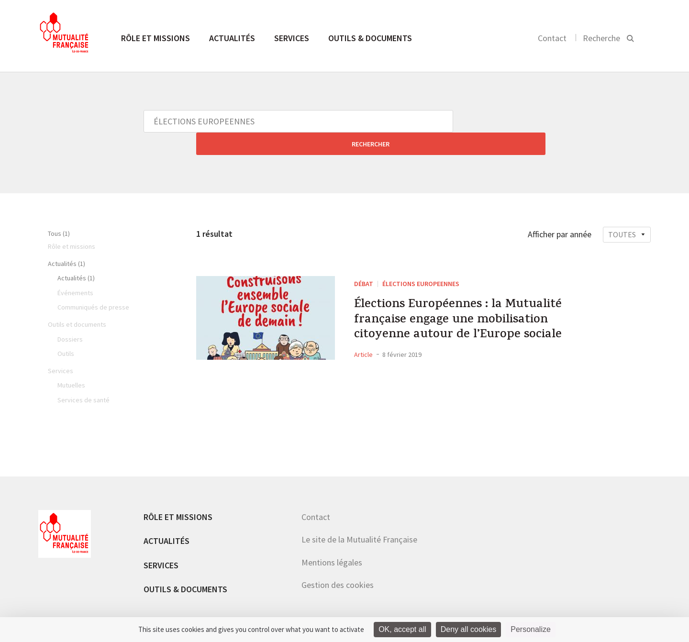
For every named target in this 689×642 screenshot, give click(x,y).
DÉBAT (363, 261)
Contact (552, 38)
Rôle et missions (155, 38)
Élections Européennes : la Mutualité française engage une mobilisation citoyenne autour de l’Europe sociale (473, 303)
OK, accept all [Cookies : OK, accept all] (402, 629)
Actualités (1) (66, 241)
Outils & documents (370, 38)
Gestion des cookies (337, 562)
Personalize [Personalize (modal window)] (531, 629)
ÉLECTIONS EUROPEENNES (420, 261)
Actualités (232, 38)
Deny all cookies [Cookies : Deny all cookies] (469, 629)
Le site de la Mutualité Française (359, 516)
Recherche (601, 38)
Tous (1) (59, 211)
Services (291, 38)
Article (363, 344)
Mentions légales (331, 539)
